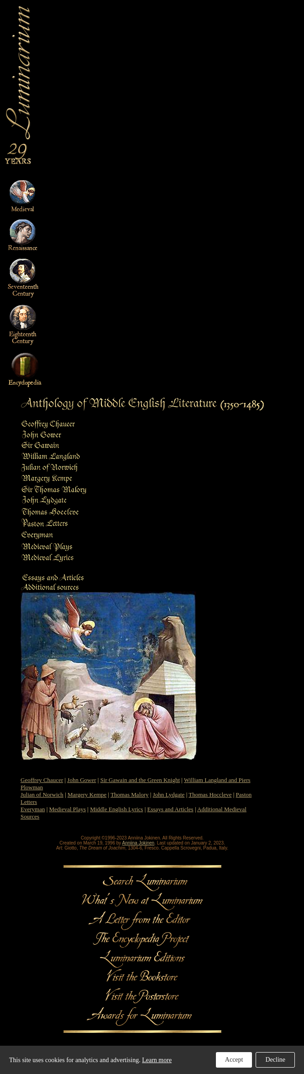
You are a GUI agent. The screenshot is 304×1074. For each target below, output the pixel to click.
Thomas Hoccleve (210, 794)
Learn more (157, 1060)
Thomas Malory (129, 794)
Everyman (33, 809)
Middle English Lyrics (116, 809)
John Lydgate (169, 794)
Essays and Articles (170, 809)
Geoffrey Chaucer (42, 780)
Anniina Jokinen (138, 842)
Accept (234, 1059)
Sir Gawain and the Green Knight (140, 780)
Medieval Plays (67, 809)
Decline (275, 1059)
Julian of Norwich (42, 794)
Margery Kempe (87, 794)
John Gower (81, 780)
